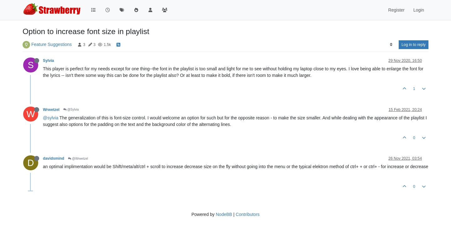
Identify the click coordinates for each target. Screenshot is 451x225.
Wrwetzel (51, 110)
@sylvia (50, 117)
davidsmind (53, 158)
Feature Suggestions (51, 44)
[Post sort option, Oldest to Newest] (391, 44)
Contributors (248, 214)
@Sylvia (71, 109)
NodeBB (224, 214)
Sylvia (48, 60)
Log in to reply (414, 44)
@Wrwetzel (78, 158)
